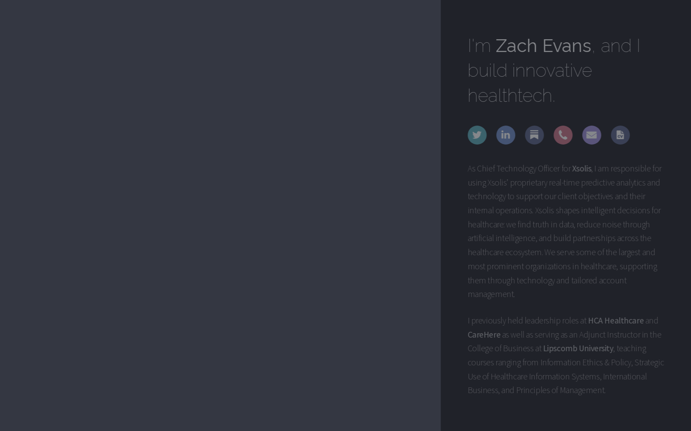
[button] (477, 135)
